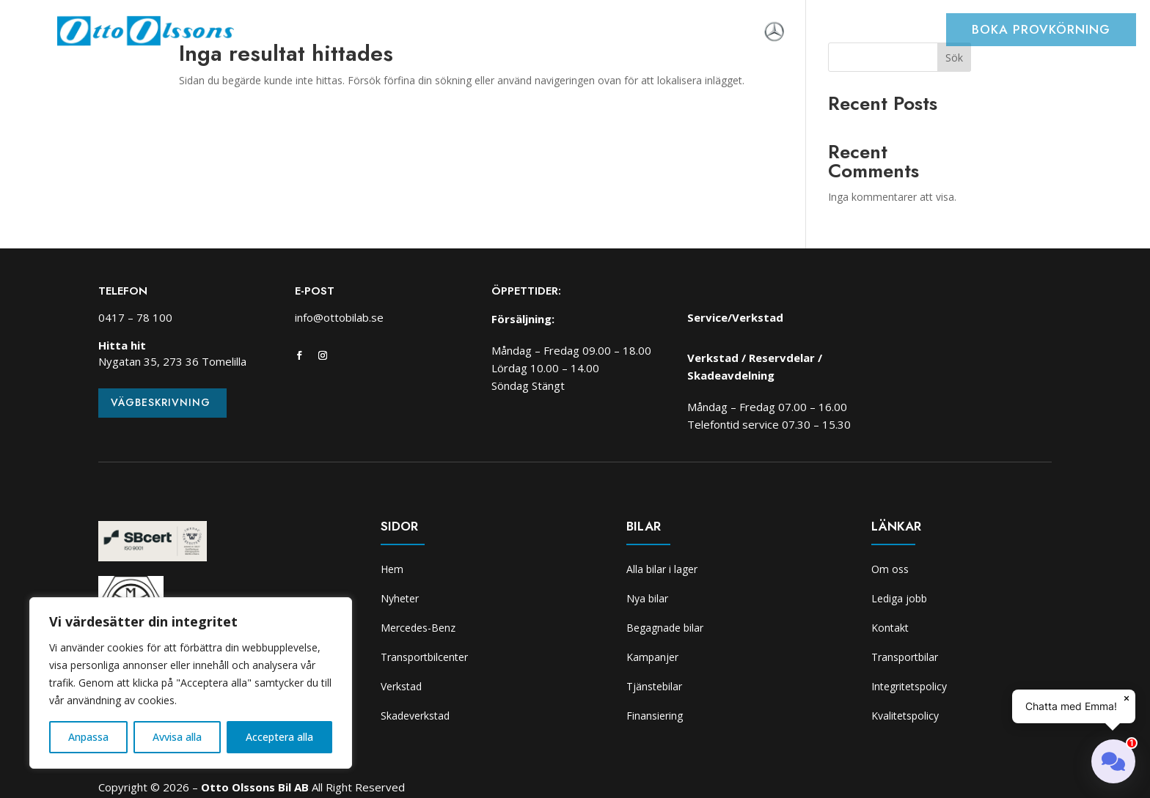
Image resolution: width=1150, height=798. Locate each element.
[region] (190, 683)
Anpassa (88, 737)
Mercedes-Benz (418, 628)
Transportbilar (904, 657)
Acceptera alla (279, 737)
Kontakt (890, 628)
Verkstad (572, 33)
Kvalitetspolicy (905, 716)
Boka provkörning (1041, 29)
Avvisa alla (177, 737)
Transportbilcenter (474, 33)
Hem (287, 33)
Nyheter (337, 33)
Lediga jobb (899, 598)
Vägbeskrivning (160, 402)
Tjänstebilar (654, 686)
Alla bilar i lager (661, 569)
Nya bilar (647, 598)
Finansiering (654, 716)
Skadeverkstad (656, 33)
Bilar (389, 33)
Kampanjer (652, 657)
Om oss (735, 33)
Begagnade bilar (664, 628)
